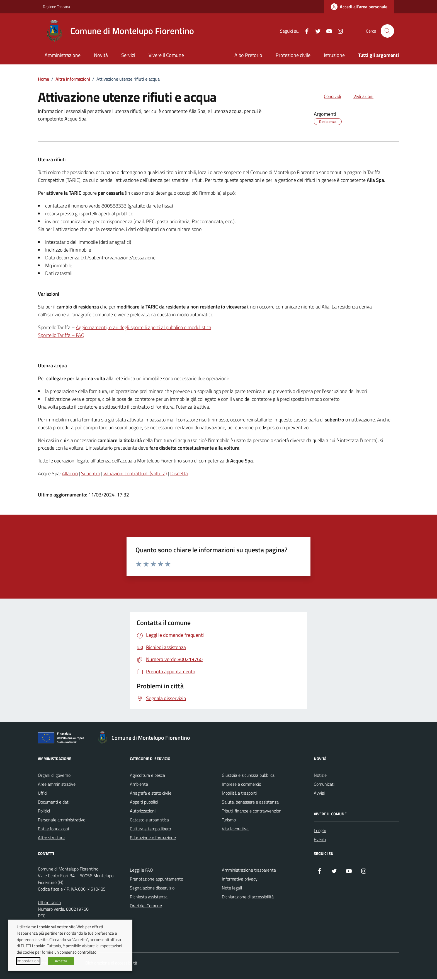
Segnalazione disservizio (152, 887)
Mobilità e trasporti (239, 793)
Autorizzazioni (143, 810)
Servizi (128, 55)
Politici (44, 810)
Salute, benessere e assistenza (250, 802)
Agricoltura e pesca (147, 775)
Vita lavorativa (235, 828)
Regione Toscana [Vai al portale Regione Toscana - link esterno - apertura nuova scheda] (56, 6)
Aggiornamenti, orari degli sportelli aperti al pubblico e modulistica (143, 327)
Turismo (229, 819)
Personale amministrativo (61, 819)
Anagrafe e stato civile (150, 793)
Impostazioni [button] (28, 961)
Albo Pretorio (248, 55)
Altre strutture (51, 837)
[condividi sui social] (328, 96)
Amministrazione (63, 55)
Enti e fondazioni (53, 828)
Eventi (320, 839)
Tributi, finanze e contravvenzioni (252, 810)
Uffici (42, 793)
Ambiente (139, 784)
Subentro (90, 473)
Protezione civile (293, 55)
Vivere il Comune (166, 55)
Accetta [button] (61, 961)
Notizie (320, 775)
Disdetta (179, 473)
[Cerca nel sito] (387, 31)
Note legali (232, 887)
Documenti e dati (53, 802)
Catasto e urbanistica (149, 819)
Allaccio (70, 473)
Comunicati (324, 784)
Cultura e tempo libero (150, 828)
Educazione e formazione (153, 837)
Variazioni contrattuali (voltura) (135, 473)
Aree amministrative (57, 784)
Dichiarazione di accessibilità (248, 896)
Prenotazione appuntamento (156, 879)
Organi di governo (54, 775)
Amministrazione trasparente (249, 870)
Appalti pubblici (144, 802)
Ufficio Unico (49, 902)
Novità (101, 55)
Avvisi (319, 793)
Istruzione (334, 55)
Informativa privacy (240, 879)
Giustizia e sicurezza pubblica (248, 775)
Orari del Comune (146, 905)
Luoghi (320, 830)
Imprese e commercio (241, 784)
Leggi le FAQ (141, 870)
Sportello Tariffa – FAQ (61, 335)
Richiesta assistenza (148, 896)
